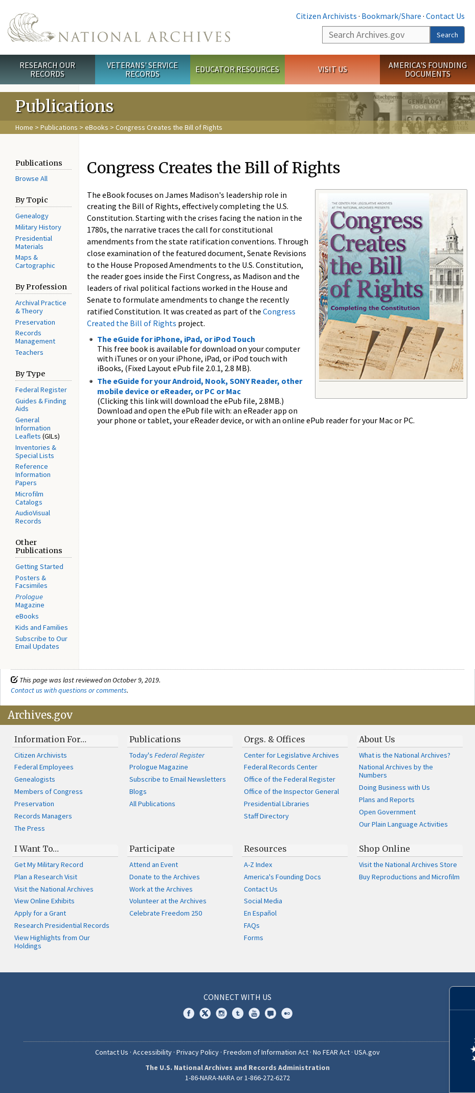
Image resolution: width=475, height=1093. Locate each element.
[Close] (463, 998)
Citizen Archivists (326, 16)
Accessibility (152, 1052)
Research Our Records (47, 69)
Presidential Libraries (276, 803)
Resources (265, 849)
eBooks (96, 127)
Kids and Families (41, 627)
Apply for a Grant (40, 913)
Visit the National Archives (54, 889)
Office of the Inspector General (291, 791)
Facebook (189, 1013)
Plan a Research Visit (45, 876)
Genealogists (34, 779)
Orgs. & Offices (274, 739)
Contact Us (445, 16)
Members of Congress (48, 791)
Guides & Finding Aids (40, 405)
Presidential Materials (33, 242)
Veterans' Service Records (142, 69)
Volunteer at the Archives (168, 900)
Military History (38, 227)
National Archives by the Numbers (396, 771)
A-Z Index (258, 864)
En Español (260, 913)
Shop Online (384, 849)
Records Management (35, 337)
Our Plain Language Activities (403, 824)
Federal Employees (44, 766)
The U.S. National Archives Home (119, 27)
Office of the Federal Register (289, 779)
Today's (167, 755)
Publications (59, 127)
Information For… (50, 739)
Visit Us (332, 69)
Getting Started (39, 566)
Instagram (221, 1013)
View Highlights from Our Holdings (52, 941)
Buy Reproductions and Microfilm (409, 876)
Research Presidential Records (61, 925)
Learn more (384, 1074)
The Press (29, 828)
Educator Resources (237, 69)
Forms (253, 937)
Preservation (35, 322)
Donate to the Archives (164, 876)
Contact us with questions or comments (69, 690)
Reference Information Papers (33, 474)
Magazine (29, 600)
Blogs (138, 791)
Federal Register (41, 389)
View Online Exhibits (44, 900)
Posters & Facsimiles (31, 581)
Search (447, 34)
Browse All (31, 178)
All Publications (152, 803)
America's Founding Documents (428, 69)
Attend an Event (153, 864)
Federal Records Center (281, 766)
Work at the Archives (161, 889)
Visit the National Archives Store (408, 864)
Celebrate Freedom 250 (165, 913)
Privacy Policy (197, 1052)
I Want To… (36, 849)
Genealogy (32, 215)
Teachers (29, 352)
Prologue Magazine (158, 766)
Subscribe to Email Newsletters (177, 779)
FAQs (252, 925)
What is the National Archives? (404, 755)
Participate (152, 849)
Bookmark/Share (391, 16)
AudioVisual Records (32, 517)
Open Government (387, 811)
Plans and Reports (387, 799)
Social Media (263, 900)
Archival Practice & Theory (40, 306)
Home (24, 127)
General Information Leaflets (33, 428)
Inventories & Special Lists (35, 451)
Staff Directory (266, 816)
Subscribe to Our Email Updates (41, 642)
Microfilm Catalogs (29, 498)
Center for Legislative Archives (291, 755)
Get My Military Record (48, 864)
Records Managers (43, 816)
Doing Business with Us (394, 787)
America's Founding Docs (282, 876)
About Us (377, 739)
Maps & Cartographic (35, 261)
